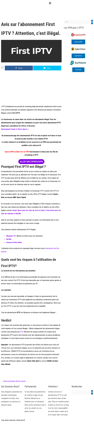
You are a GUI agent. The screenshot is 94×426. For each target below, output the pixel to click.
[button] (70, 3)
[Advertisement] (31, 89)
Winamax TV (10, 236)
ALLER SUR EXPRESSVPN (31, 161)
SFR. (21, 332)
